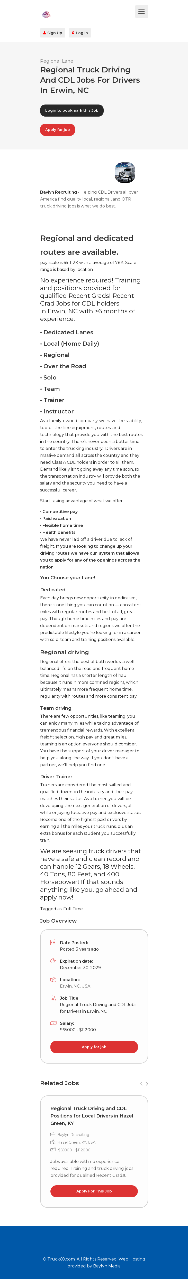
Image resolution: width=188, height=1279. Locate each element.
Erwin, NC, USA (75, 986)
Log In (80, 33)
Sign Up (52, 33)
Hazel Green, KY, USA (76, 1142)
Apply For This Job (94, 1191)
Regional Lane (56, 61)
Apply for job (57, 129)
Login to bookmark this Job (72, 110)
